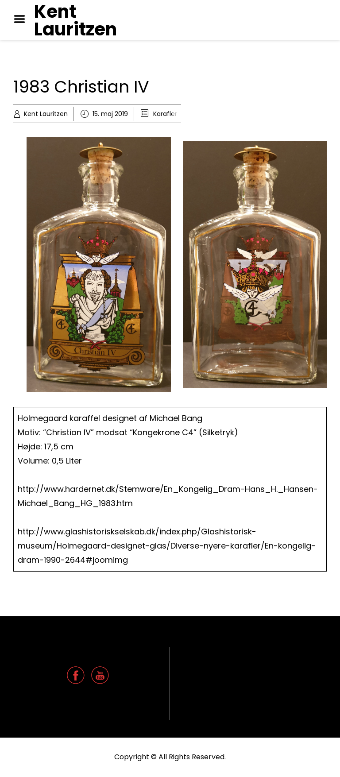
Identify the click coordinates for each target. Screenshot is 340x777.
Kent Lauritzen (75, 20)
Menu (22, 19)
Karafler (165, 113)
